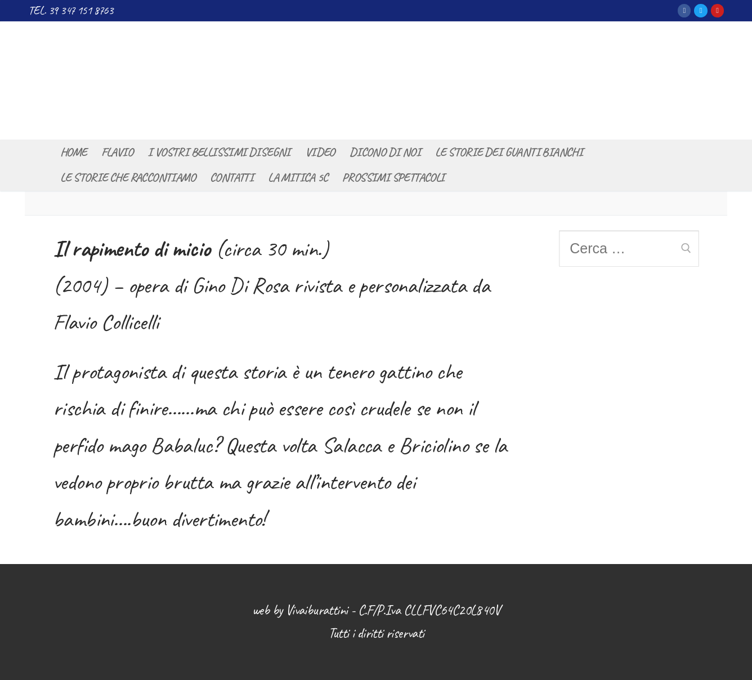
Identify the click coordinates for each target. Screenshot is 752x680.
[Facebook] (684, 10)
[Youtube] (717, 10)
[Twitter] (700, 10)
